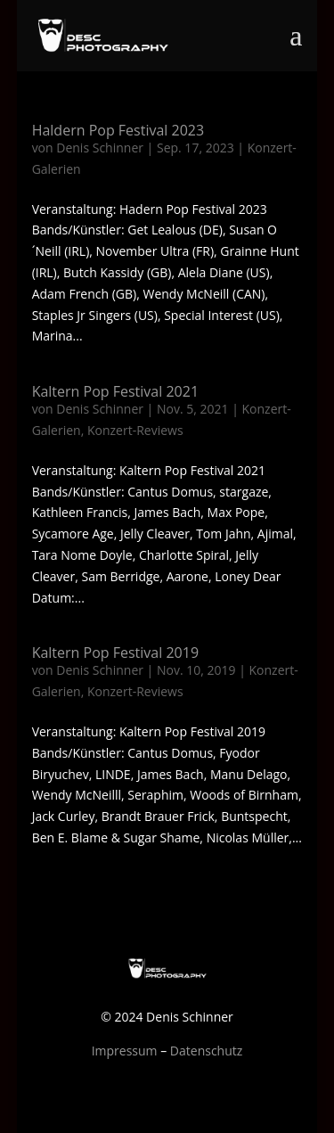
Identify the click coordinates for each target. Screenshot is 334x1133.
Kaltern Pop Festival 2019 (115, 652)
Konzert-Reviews (135, 430)
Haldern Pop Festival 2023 (118, 130)
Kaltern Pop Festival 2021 (115, 391)
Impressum (125, 1050)
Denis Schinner (99, 147)
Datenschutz (206, 1050)
